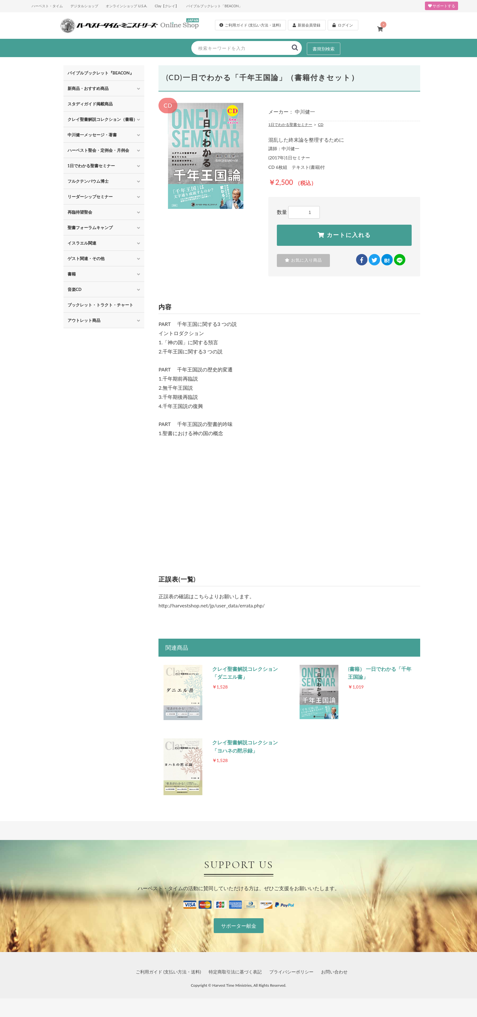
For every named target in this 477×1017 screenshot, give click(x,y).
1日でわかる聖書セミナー (91, 165)
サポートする (441, 5)
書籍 (72, 273)
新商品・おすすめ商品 (88, 88)
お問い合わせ (334, 981)
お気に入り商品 (302, 261)
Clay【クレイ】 (167, 6)
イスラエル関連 (82, 242)
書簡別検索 (323, 48)
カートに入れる (344, 235)
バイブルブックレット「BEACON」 (214, 6)
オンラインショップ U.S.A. (126, 6)
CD (320, 124)
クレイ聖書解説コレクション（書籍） (102, 119)
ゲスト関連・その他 (86, 258)
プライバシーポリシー (291, 981)
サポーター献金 (238, 935)
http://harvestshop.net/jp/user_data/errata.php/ (211, 607)
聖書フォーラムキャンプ (90, 227)
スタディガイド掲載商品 (90, 103)
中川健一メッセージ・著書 (92, 134)
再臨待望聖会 (80, 212)
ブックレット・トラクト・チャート (100, 304)
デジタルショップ (84, 6)
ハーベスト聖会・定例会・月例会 (98, 150)
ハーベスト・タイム (47, 6)
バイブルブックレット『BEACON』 (101, 72)
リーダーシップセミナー (90, 196)
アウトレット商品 (84, 320)
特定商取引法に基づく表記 (235, 981)
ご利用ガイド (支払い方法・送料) (168, 981)
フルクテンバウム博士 (88, 181)
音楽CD (75, 289)
